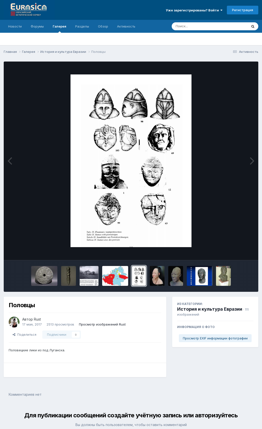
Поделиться (24, 334)
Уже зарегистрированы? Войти (194, 10)
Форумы (37, 26)
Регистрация (242, 10)
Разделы (82, 26)
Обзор (103, 26)
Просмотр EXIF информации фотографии (215, 338)
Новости (15, 26)
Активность (126, 26)
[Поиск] (200, 26)
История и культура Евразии (209, 309)
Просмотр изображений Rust (102, 324)
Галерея (59, 28)
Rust (37, 319)
